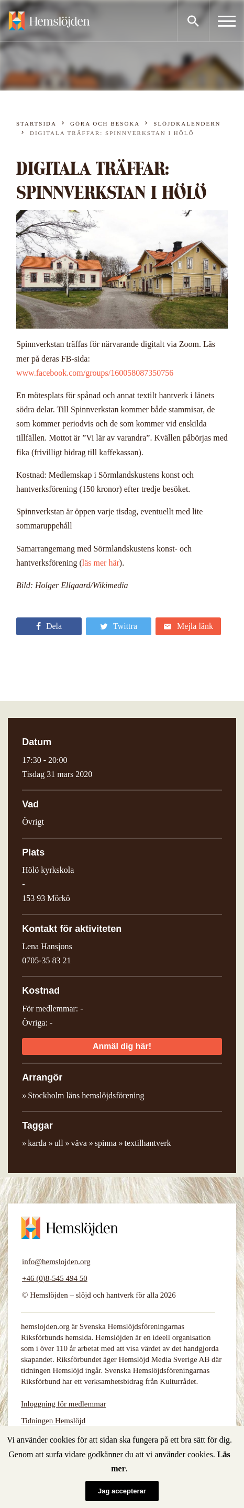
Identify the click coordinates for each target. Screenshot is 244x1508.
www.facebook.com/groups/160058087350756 (94, 372)
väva (79, 1143)
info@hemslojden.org (56, 1261)
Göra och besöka (105, 123)
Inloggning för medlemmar (63, 1404)
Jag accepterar (122, 1491)
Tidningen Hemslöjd (53, 1420)
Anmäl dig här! (122, 1046)
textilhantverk (148, 1143)
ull (58, 1143)
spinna (106, 1143)
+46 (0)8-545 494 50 (54, 1278)
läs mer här (100, 562)
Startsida (36, 123)
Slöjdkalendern (186, 123)
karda (37, 1143)
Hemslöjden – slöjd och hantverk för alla (49, 21)
